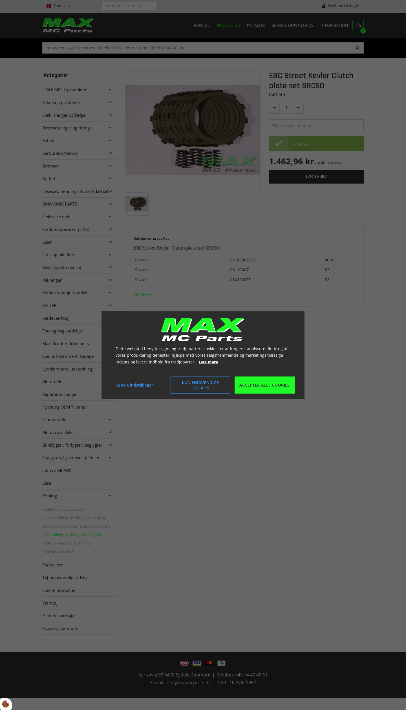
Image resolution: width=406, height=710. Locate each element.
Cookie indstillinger (134, 385)
